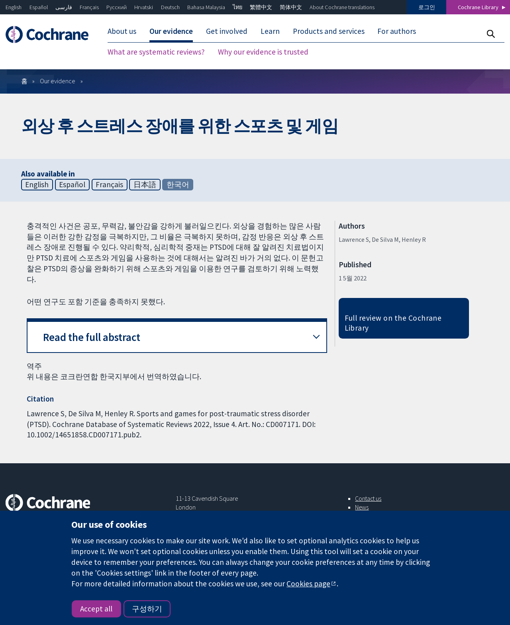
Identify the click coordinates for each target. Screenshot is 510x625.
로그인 (426, 7)
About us (122, 31)
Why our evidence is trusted (263, 52)
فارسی (63, 7)
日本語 (144, 184)
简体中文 (291, 7)
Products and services (329, 31)
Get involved (226, 31)
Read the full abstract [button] (91, 337)
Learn (270, 31)
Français (89, 7)
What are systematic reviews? (156, 52)
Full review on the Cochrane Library (393, 323)
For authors (396, 31)
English (14, 7)
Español (38, 7)
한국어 (178, 184)
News (362, 507)
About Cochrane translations (342, 7)
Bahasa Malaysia (206, 7)
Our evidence (171, 31)
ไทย (237, 7)
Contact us (368, 498)
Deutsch (170, 7)
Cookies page (308, 583)
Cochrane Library (478, 7)
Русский (116, 7)
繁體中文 (261, 7)
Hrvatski (143, 7)
